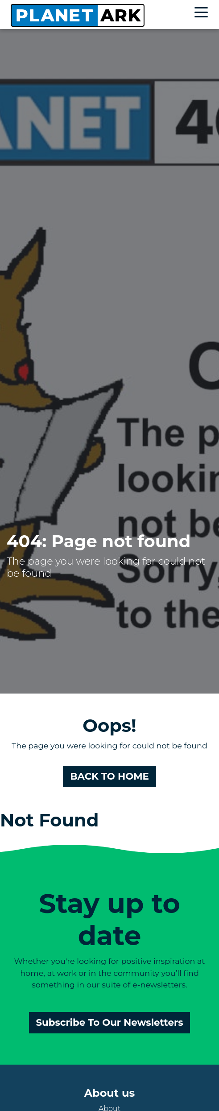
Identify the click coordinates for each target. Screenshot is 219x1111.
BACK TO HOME (109, 776)
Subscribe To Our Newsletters (109, 1022)
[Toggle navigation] (203, 13)
